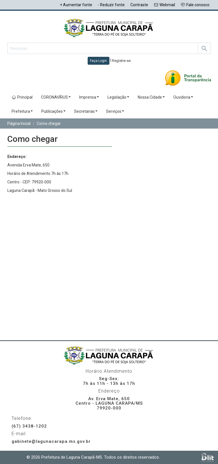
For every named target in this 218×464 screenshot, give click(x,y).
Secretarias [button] (86, 111)
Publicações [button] (53, 111)
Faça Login (98, 61)
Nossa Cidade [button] (151, 97)
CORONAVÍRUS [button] (56, 97)
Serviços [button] (115, 111)
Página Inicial (19, 123)
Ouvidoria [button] (183, 97)
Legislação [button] (118, 97)
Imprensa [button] (89, 97)
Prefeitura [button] (22, 111)
